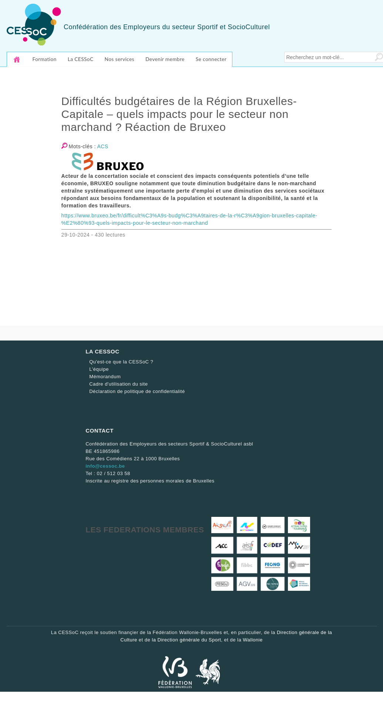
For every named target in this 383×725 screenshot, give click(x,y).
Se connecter (211, 59)
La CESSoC (81, 59)
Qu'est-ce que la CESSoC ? (121, 362)
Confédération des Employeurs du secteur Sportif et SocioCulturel (167, 27)
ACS (102, 146)
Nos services (119, 59)
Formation (45, 59)
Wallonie (252, 640)
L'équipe (99, 369)
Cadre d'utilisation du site (118, 384)
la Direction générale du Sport (186, 640)
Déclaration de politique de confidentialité (137, 391)
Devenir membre (165, 59)
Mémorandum (105, 376)
